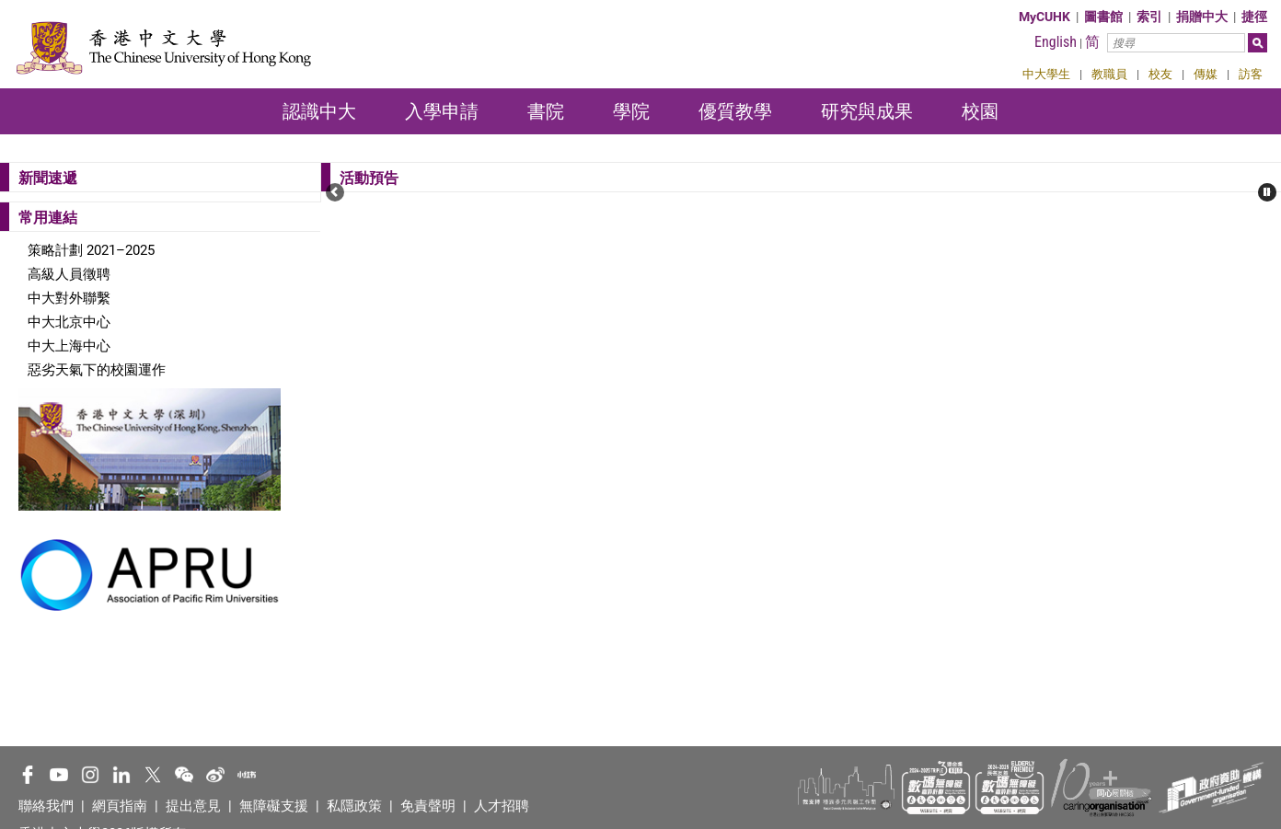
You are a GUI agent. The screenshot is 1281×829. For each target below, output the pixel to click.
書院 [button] (545, 111)
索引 (1149, 16)
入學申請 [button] (442, 111)
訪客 (1251, 74)
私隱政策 (354, 806)
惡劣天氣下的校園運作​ (97, 370)
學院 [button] (631, 111)
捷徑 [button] (1254, 16)
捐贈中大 (1202, 16)
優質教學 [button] (735, 111)
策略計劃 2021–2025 (91, 250)
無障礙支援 (273, 806)
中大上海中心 (69, 346)
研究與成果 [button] (867, 111)
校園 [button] (980, 111)
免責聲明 (428, 806)
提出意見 (193, 806)
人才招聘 (501, 806)
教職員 (1109, 74)
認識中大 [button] (319, 111)
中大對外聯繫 (69, 298)
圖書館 (1103, 16)
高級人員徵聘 (69, 274)
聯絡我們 (46, 806)
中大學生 (1046, 74)
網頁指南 (119, 806)
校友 (1160, 74)
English (1055, 42)
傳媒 (1206, 74)
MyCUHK (1044, 16)
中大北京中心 (69, 322)
